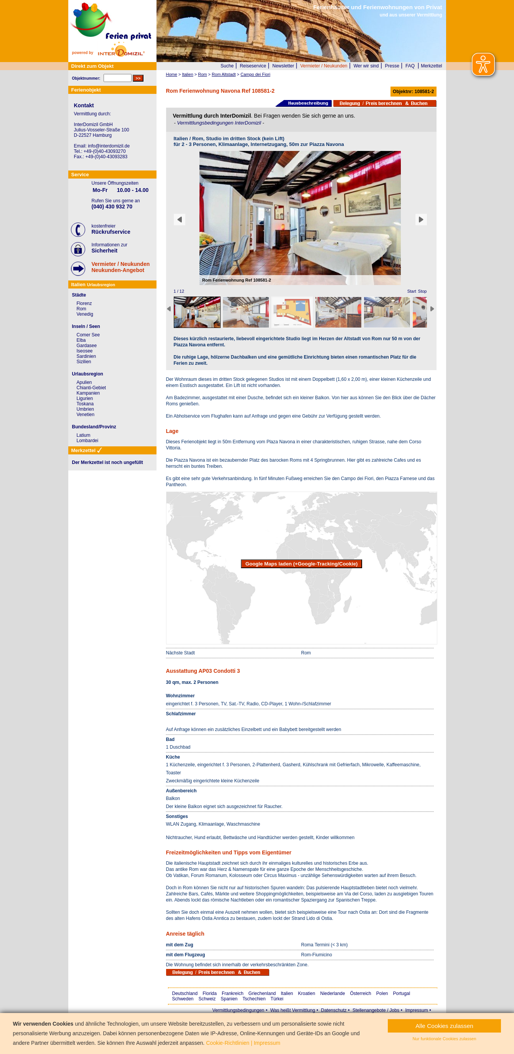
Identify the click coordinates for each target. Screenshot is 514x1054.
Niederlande (332, 993)
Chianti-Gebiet (91, 387)
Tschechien (253, 999)
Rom (81, 308)
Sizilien (84, 361)
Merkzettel (431, 66)
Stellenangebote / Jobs (376, 1010)
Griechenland (262, 993)
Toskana (85, 404)
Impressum (416, 1010)
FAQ (410, 66)
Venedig (85, 314)
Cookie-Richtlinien (227, 1043)
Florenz (84, 303)
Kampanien (88, 393)
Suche (227, 66)
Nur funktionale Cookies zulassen (444, 1038)
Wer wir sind (366, 66)
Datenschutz (334, 1010)
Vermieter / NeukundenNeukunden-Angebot (121, 267)
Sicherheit (105, 251)
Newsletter (283, 66)
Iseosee (85, 351)
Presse (392, 66)
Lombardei (88, 440)
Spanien (229, 999)
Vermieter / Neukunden (324, 66)
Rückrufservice (111, 232)
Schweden (183, 999)
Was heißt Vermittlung (292, 1010)
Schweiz (207, 999)
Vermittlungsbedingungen (238, 1010)
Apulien (84, 382)
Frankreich (233, 993)
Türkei (276, 999)
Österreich (360, 993)
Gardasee (87, 345)
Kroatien (306, 993)
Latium (84, 435)
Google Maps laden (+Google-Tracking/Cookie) (301, 564)
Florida (210, 993)
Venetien (86, 414)
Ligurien (85, 398)
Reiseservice (253, 66)
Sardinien (86, 356)
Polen (382, 993)
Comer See (88, 335)
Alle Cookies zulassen (444, 1026)
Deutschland (185, 993)
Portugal (401, 993)
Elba (81, 340)
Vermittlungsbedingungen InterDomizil (219, 123)
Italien (287, 993)
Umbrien (85, 409)
